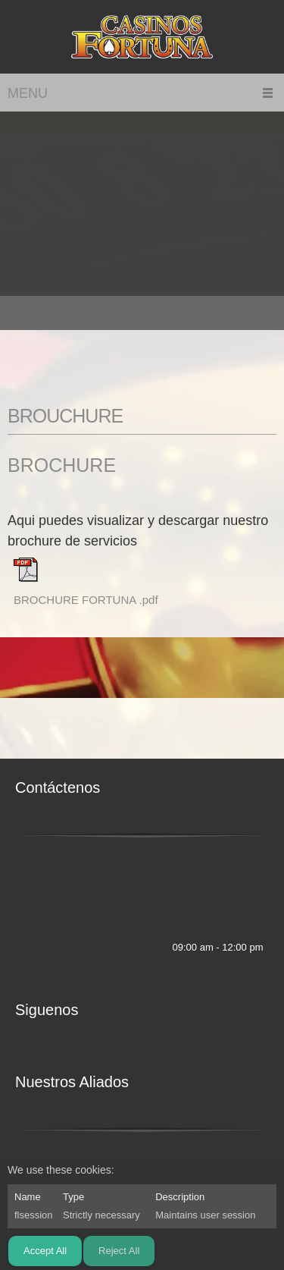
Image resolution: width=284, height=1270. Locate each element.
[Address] (49, 913)
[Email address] (26, 913)
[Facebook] (127, 947)
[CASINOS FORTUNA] (142, 36)
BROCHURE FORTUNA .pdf (86, 599)
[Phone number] (26, 852)
